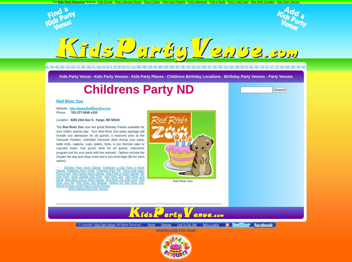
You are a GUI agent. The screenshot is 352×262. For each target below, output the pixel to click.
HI (103, 66)
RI (246, 66)
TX (267, 66)
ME (139, 66)
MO (172, 66)
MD (145, 66)
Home (151, 224)
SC (251, 66)
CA (68, 66)
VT (277, 66)
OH (226, 66)
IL (112, 66)
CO (73, 66)
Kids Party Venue (105, 224)
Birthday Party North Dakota (82, 167)
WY (304, 66)
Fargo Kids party (133, 170)
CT (78, 66)
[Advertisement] (176, 18)
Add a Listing (211, 224)
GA (99, 66)
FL (94, 66)
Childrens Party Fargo (81, 170)
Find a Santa (217, 2)
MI (155, 66)
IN (115, 66)
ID (107, 66)
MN (160, 66)
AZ (57, 66)
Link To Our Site (187, 224)
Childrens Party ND (109, 170)
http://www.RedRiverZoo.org (90, 108)
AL (47, 66)
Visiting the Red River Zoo (126, 182)
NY (209, 66)
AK (52, 66)
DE (89, 66)
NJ (198, 66)
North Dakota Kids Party (87, 176)
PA (242, 66)
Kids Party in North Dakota (122, 173)
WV (293, 66)
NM (204, 66)
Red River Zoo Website (91, 182)
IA (119, 66)
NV (188, 66)
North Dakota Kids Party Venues (88, 188)
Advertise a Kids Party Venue (175, 230)
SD (257, 66)
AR (62, 66)
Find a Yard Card (238, 2)
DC (84, 66)
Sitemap (166, 224)
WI (298, 66)
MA (150, 66)
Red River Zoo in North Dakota (84, 179)
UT (272, 66)
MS (166, 66)
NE (183, 66)
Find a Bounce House (128, 2)
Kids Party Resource (71, 2)
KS (124, 66)
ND (220, 66)
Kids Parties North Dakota (88, 173)
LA (134, 66)
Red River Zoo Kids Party (122, 179)
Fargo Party (63, 173)
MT (178, 66)
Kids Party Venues (288, 2)
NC (215, 66)
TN (262, 66)
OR (237, 66)
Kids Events (105, 2)
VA (282, 66)
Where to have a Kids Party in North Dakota (83, 185)
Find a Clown (152, 2)
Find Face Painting (174, 2)
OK (231, 66)
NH (194, 66)
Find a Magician (197, 2)
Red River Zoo (69, 101)
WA (287, 66)
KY (129, 66)
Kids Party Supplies (263, 2)
